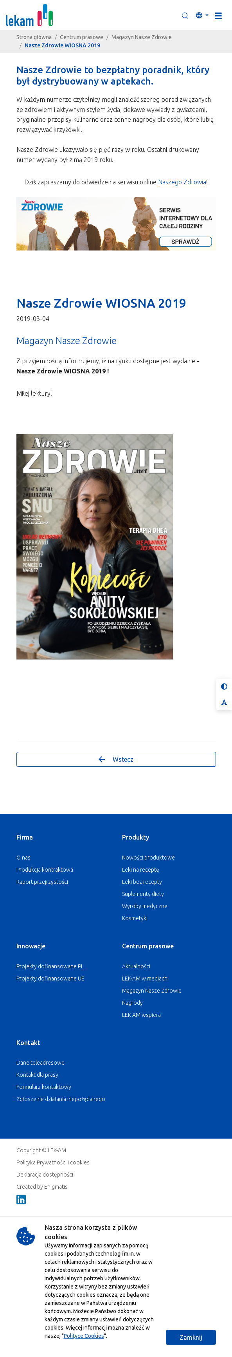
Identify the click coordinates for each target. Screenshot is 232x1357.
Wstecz (116, 759)
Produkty (135, 837)
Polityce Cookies (84, 1336)
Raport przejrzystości (42, 882)
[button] (185, 15)
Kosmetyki (134, 918)
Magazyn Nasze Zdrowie (142, 37)
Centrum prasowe (81, 37)
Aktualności (136, 966)
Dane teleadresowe (40, 1063)
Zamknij (191, 1337)
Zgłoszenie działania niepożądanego (60, 1099)
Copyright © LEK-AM (41, 1150)
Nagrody (132, 1003)
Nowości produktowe (148, 857)
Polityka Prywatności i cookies (53, 1162)
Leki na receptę (140, 870)
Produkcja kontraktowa (44, 870)
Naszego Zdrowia (182, 182)
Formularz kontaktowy (43, 1087)
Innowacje (30, 946)
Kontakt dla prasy (37, 1075)
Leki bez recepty (142, 882)
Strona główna (34, 37)
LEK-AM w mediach (144, 978)
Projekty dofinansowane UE (50, 978)
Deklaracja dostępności (44, 1174)
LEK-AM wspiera (141, 1015)
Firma (24, 837)
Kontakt (28, 1042)
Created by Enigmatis (42, 1187)
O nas (23, 857)
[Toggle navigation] (218, 15)
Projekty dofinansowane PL (50, 966)
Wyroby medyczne (144, 906)
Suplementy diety (143, 894)
